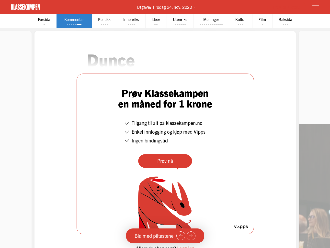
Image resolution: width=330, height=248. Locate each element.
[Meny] (315, 7)
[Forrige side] (180, 235)
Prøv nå (165, 161)
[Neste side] (191, 235)
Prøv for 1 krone (286, 6)
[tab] (44, 21)
